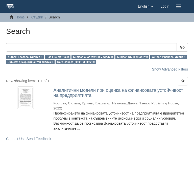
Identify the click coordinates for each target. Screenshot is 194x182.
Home (20, 17)
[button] (145, 6)
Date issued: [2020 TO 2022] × (76, 61)
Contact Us (14, 139)
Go (182, 47)
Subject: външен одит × (132, 56)
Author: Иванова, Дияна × (169, 56)
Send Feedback (39, 139)
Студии (37, 17)
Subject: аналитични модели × (93, 56)
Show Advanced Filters (170, 69)
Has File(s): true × (57, 56)
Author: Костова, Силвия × (25, 56)
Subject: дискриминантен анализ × (30, 61)
